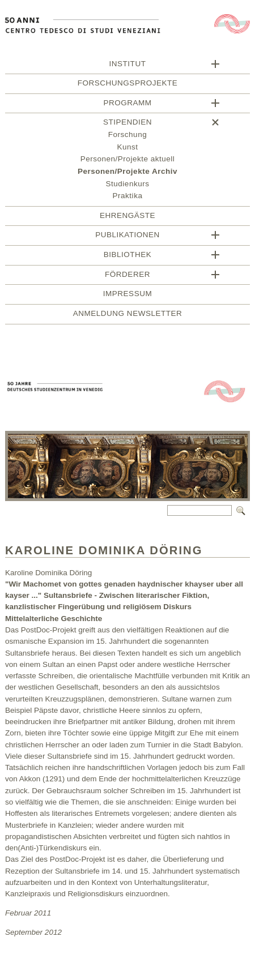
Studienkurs (128, 185)
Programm (127, 104)
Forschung (127, 136)
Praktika (128, 197)
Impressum (127, 295)
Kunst (127, 148)
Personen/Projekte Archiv (127, 173)
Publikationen (127, 236)
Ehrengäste (127, 217)
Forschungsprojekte (127, 84)
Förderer (127, 276)
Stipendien (127, 123)
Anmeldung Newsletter (127, 315)
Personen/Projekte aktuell (127, 160)
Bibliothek (128, 256)
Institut (127, 65)
